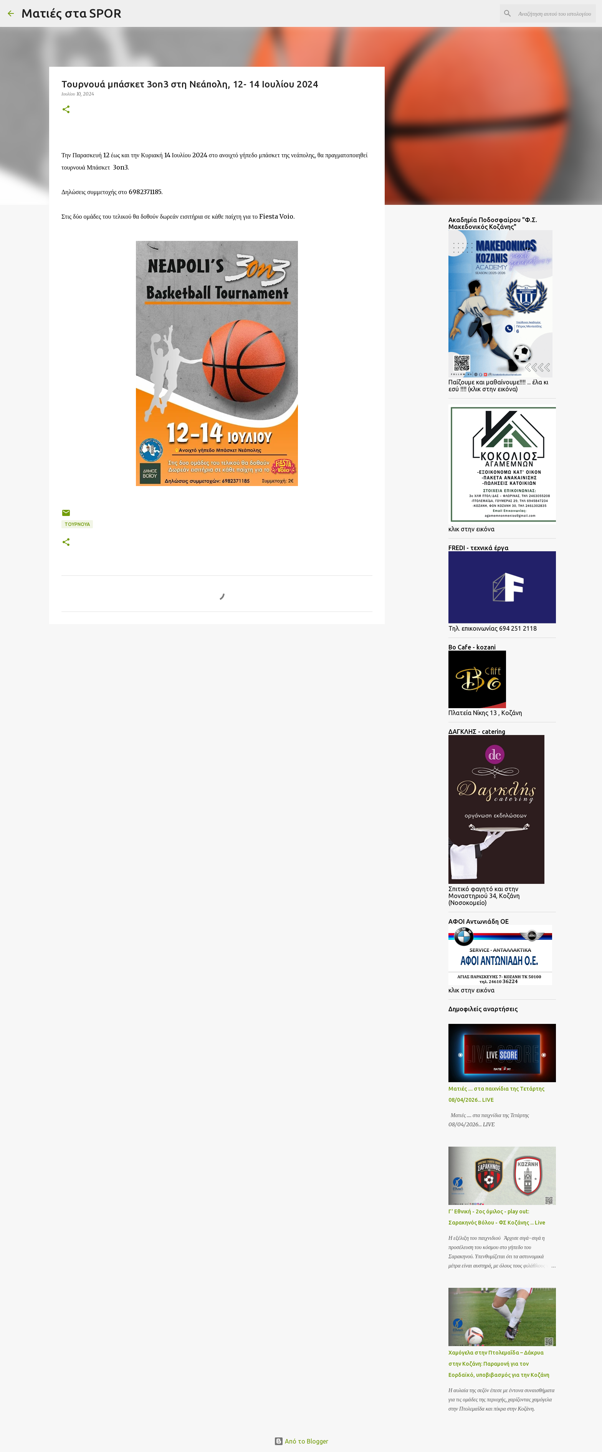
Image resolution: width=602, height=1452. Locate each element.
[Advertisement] (110, 689)
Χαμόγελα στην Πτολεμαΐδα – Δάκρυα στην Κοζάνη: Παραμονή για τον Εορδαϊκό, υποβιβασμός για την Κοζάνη (498, 1364)
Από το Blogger (301, 1441)
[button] (66, 110)
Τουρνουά (77, 524)
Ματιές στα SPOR (71, 13)
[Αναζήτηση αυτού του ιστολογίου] (555, 13)
